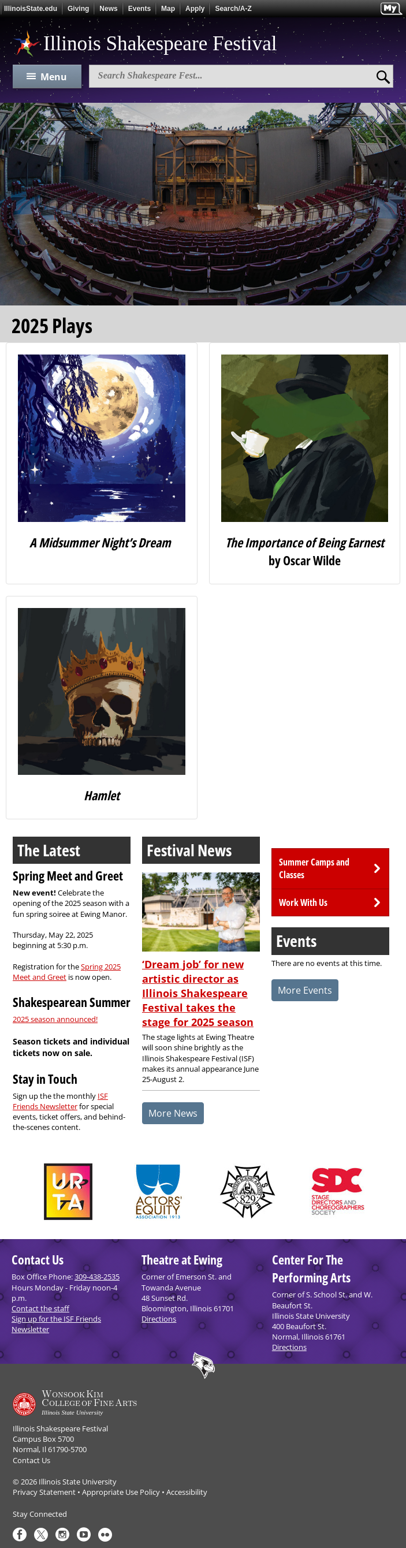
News (108, 9)
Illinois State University (78, 1481)
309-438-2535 (97, 1276)
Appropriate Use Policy (121, 1492)
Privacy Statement (44, 1492)
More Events (305, 990)
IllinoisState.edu (30, 9)
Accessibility (186, 1492)
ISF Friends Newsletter (60, 1101)
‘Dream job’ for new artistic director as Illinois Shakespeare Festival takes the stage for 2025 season (198, 993)
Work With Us (303, 902)
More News (173, 1113)
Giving (78, 9)
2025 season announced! (55, 1019)
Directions (158, 1319)
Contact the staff (40, 1308)
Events (139, 9)
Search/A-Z (233, 9)
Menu (53, 76)
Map (168, 9)
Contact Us (31, 1460)
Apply (194, 9)
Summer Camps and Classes (314, 868)
